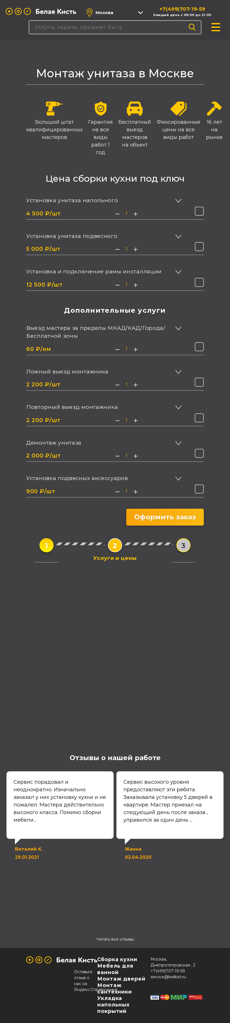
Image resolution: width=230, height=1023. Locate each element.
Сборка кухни (117, 959)
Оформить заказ (165, 517)
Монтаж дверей (121, 979)
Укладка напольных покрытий (113, 1004)
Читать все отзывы (115, 939)
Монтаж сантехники (114, 988)
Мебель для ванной (115, 969)
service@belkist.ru (168, 976)
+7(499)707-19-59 (182, 9)
